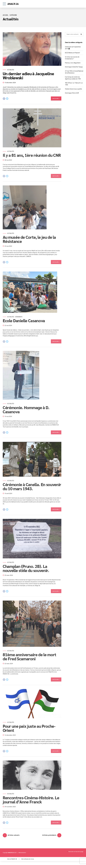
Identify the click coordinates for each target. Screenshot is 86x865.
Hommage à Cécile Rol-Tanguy (74, 67)
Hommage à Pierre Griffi (72, 93)
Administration (22, 852)
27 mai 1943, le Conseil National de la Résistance (74, 72)
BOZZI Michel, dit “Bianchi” (72, 52)
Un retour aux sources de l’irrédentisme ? (72, 58)
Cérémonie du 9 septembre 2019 (73, 48)
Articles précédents (49, 835)
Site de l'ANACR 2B (12, 859)
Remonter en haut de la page (75, 851)
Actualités (10, 70)
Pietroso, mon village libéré (72, 63)
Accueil (5, 15)
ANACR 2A (13, 3)
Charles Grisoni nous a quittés (73, 89)
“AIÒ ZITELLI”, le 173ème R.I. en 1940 (74, 84)
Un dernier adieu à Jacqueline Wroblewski (28, 75)
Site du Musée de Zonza (27, 859)
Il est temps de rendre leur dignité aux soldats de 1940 (73, 78)
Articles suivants (14, 835)
